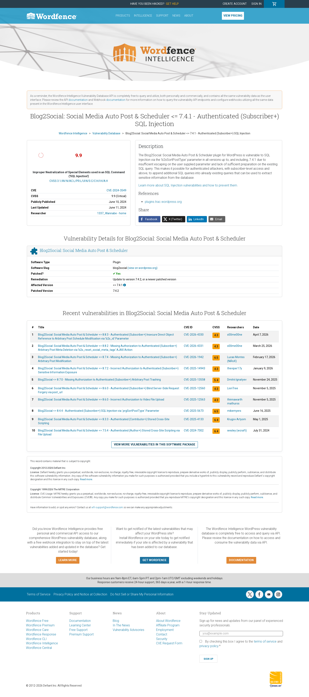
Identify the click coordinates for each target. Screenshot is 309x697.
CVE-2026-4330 (194, 334)
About (188, 15)
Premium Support (81, 634)
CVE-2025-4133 (194, 419)
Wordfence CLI (36, 639)
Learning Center (80, 625)
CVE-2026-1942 (194, 357)
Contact (161, 634)
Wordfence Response (41, 634)
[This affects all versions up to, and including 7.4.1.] (124, 285)
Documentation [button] (241, 560)
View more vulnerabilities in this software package (154, 444)
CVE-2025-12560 (194, 388)
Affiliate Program (168, 625)
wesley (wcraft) (237, 430)
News (176, 15)
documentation (78, 99)
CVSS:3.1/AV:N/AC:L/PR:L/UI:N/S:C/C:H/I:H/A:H (78, 180)
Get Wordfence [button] (154, 560)
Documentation (80, 621)
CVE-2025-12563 (194, 399)
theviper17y (234, 368)
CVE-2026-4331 (194, 345)
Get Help (172, 4)
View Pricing (232, 15)
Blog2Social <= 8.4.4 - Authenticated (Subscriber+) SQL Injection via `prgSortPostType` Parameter (98, 410)
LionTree (232, 388)
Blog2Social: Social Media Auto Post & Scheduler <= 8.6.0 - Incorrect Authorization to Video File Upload (101, 399)
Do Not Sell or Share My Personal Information (141, 594)
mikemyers (234, 410)
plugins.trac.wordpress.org (163, 202)
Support (162, 15)
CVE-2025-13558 (194, 379)
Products (123, 15)
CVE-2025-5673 (194, 410)
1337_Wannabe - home (111, 213)
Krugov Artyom (236, 419)
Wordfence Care (37, 630)
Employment (165, 630)
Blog (116, 621)
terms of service (265, 641)
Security (161, 639)
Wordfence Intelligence (42, 643)
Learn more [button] (68, 560)
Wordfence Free (37, 621)
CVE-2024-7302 (194, 430)
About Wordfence (168, 621)
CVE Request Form (169, 643)
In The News (121, 625)
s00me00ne (234, 334)
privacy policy (208, 646)
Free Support (78, 630)
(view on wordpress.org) (142, 267)
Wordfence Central (39, 648)
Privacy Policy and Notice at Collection (80, 594)
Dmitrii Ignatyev (237, 379)
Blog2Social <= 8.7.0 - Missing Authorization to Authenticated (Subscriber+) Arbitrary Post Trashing (99, 379)
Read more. (86, 479)
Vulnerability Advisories (128, 630)
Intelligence (143, 15)
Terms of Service (38, 594)
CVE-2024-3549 (116, 190)
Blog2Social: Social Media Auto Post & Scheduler (84, 250)
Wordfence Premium (40, 625)
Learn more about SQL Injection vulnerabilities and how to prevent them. (188, 185)
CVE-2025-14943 (194, 368)
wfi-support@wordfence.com (107, 507)
